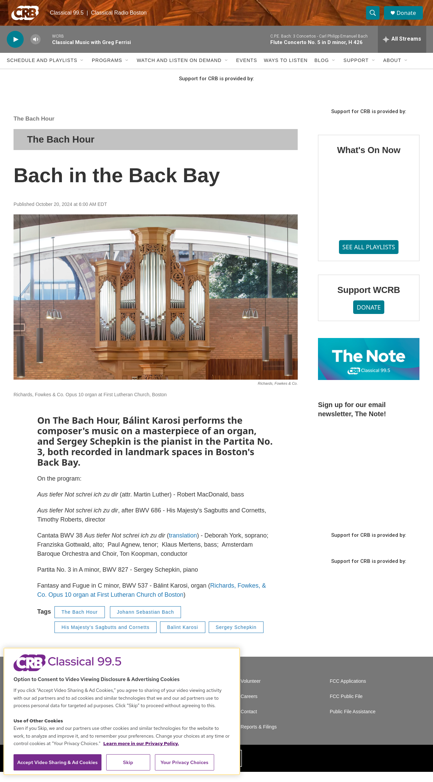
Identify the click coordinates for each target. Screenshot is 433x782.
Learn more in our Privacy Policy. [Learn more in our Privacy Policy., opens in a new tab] (141, 743)
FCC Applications (348, 691)
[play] (15, 49)
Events (246, 70)
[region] (121, 711)
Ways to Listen (285, 70)
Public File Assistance (352, 721)
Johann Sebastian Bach (145, 622)
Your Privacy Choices (184, 762)
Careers (249, 706)
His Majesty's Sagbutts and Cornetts (106, 637)
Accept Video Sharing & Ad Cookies (57, 762)
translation (183, 545)
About (392, 70)
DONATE (369, 317)
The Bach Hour (34, 128)
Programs (107, 70)
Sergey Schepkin (236, 637)
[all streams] (402, 49)
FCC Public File (346, 706)
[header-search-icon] (375, 18)
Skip (128, 762)
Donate (408, 17)
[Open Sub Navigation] (82, 70)
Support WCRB (368, 300)
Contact (249, 721)
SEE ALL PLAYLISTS (368, 257)
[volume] (35, 49)
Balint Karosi (182, 637)
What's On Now (368, 160)
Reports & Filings (259, 737)
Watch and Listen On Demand (179, 70)
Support (355, 70)
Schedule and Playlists (42, 70)
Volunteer (250, 691)
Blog (321, 70)
